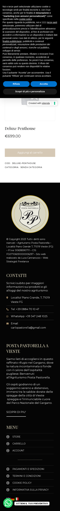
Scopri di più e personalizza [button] (30, 91)
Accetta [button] (44, 84)
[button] (16, 412)
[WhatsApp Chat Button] (8, 503)
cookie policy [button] (25, 19)
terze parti (52, 22)
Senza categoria (31, 167)
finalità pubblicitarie (12, 41)
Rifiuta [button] (16, 84)
